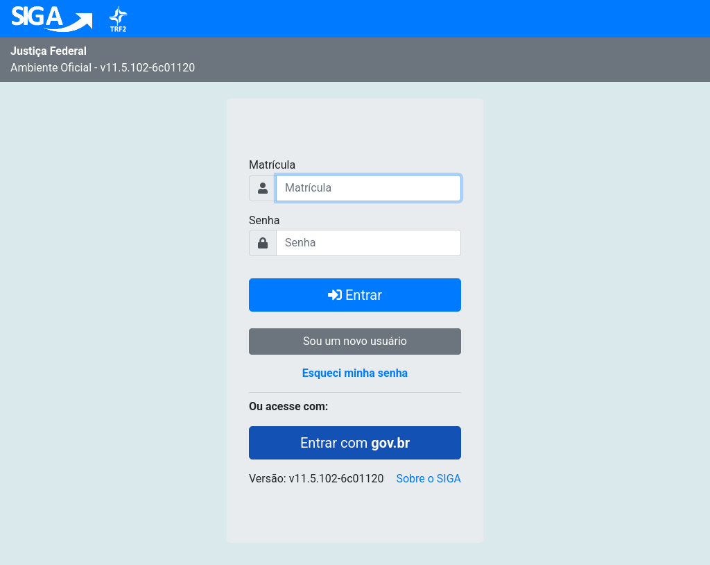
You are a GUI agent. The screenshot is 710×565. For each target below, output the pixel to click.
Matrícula (272, 164)
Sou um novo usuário (355, 341)
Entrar (355, 295)
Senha (264, 220)
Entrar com (355, 443)
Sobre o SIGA (428, 478)
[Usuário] (368, 188)
